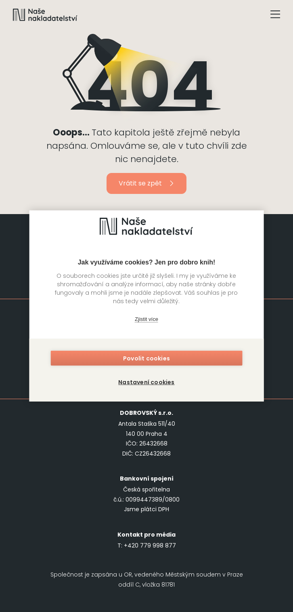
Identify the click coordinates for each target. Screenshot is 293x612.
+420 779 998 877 (150, 545)
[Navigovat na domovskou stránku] (45, 14)
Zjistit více (146, 320)
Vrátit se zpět (147, 183)
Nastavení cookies (146, 381)
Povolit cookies (146, 360)
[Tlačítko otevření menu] (275, 14)
